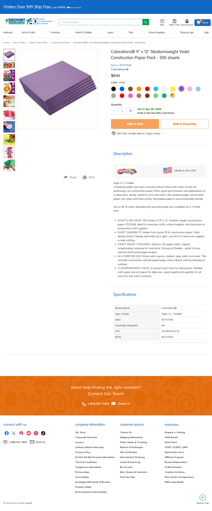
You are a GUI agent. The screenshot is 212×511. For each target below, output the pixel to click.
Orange (138, 88)
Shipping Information (131, 437)
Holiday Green (164, 95)
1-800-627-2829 (98, 403)
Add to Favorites (184, 124)
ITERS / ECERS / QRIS (176, 447)
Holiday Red (122, 95)
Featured (7, 32)
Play (131, 32)
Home (6, 42)
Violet (181, 88)
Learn (110, 32)
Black (113, 88)
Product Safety (83, 487)
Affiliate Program (174, 457)
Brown (130, 88)
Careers (79, 442)
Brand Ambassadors (176, 462)
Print (89, 177)
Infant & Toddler (84, 32)
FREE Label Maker (174, 482)
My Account (126, 467)
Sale (206, 32)
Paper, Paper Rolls (38, 42)
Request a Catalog (175, 432)
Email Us (124, 403)
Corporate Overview (86, 437)
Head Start (171, 442)
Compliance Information (88, 467)
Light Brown (138, 95)
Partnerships (82, 472)
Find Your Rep (127, 477)
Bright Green (155, 95)
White (164, 88)
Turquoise (155, 88)
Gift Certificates (128, 452)
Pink (189, 88)
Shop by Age (186, 32)
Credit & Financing (130, 462)
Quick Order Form (174, 452)
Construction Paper (60, 42)
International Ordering (132, 457)
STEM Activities (173, 467)
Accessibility (82, 477)
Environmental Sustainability (91, 492)
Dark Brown (147, 95)
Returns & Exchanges (131, 447)
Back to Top (203, 499)
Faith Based (171, 437)
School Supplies (157, 32)
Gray (113, 95)
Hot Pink (130, 95)
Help (162, 22)
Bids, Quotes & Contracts (133, 472)
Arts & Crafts (28, 32)
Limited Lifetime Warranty (89, 447)
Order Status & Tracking (133, 442)
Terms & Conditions (86, 462)
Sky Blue (198, 88)
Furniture (55, 32)
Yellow (172, 88)
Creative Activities (175, 472)
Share (70, 177)
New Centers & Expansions (179, 477)
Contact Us (126, 432)
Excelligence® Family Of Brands (92, 482)
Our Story (80, 432)
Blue (122, 88)
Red (147, 88)
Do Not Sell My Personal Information (95, 457)
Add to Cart (135, 124)
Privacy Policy (82, 452)
